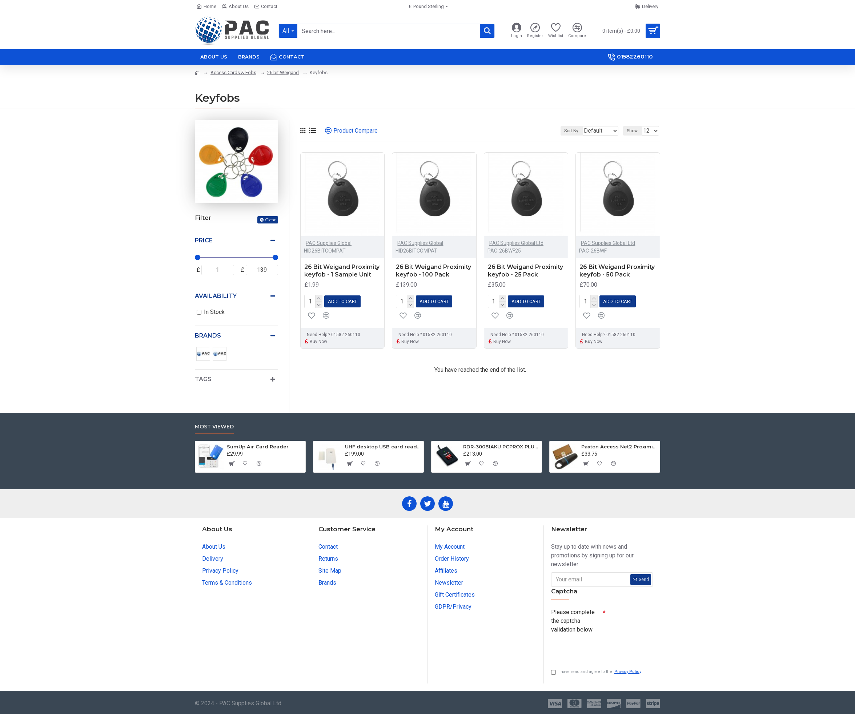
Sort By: (566, 130)
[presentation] (602, 647)
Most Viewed (214, 425)
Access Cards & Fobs (233, 72)
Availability (216, 296)
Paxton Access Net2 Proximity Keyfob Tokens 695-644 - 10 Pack (619, 445)
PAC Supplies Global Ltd (516, 243)
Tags (203, 379)
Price (204, 240)
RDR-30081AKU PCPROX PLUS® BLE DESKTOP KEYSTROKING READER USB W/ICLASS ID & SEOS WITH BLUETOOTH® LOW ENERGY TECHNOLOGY (501, 445)
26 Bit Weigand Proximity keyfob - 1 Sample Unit (342, 270)
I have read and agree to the (596, 672)
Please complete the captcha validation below (573, 619)
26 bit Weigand (283, 72)
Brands (208, 335)
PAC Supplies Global (329, 243)
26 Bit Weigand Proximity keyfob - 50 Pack (617, 270)
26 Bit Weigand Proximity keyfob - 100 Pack (433, 270)
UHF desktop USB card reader (383, 445)
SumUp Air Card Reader (258, 445)
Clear (270, 219)
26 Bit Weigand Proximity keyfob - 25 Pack (525, 270)
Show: (635, 130)
